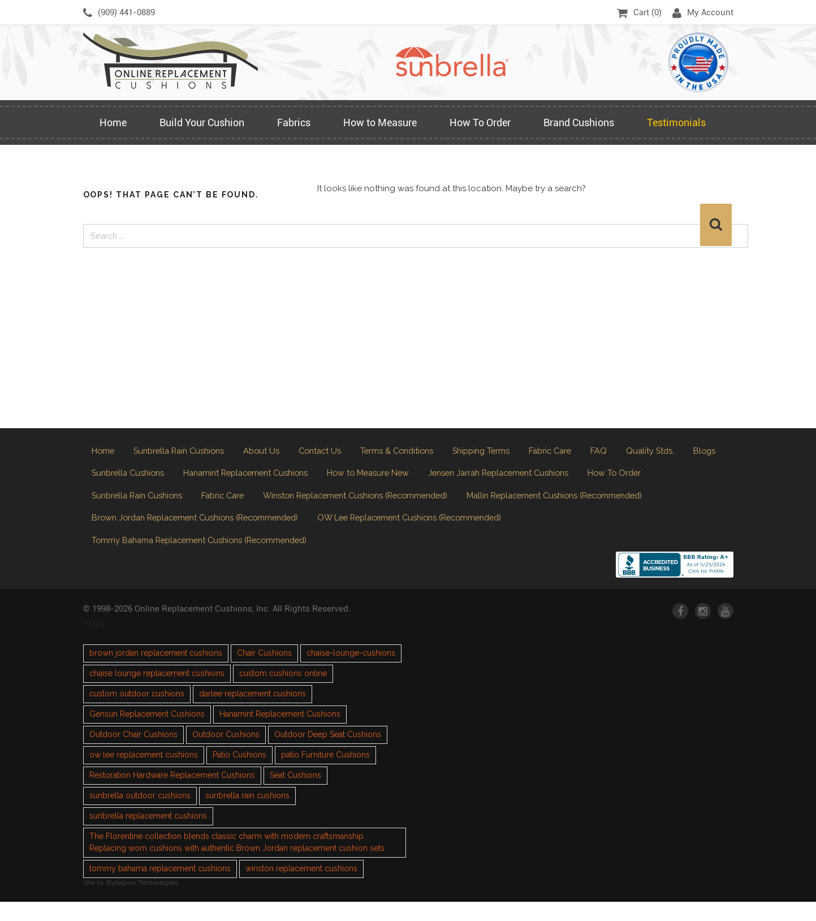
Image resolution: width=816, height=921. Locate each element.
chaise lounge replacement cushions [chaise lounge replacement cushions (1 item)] (156, 692)
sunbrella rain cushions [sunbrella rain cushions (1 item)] (247, 814)
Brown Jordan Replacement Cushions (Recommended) (421, 531)
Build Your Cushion (201, 122)
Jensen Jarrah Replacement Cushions (574, 479)
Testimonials (676, 122)
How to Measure (380, 122)
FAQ (631, 452)
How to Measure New (433, 479)
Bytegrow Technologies (142, 902)
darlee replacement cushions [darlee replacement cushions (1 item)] (252, 712)
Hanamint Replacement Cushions (300, 479)
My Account (702, 13)
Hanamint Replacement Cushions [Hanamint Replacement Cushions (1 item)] (279, 733)
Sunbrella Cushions (173, 479)
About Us (272, 452)
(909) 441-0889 (119, 13)
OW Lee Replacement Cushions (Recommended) (194, 557)
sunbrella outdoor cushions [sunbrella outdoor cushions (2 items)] (140, 814)
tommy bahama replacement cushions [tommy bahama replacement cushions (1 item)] (160, 887)
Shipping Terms (506, 452)
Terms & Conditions (415, 452)
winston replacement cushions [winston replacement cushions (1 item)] (301, 887)
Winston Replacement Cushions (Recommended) (454, 505)
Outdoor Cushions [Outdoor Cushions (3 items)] (226, 753)
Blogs (103, 479)
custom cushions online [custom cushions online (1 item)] (283, 692)
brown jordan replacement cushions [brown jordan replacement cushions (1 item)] (155, 672)
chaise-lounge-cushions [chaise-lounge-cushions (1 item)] (350, 672)
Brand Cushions (578, 122)
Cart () (639, 13)
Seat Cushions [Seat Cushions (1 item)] (295, 794)
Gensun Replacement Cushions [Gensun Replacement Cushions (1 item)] (147, 733)
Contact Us (333, 452)
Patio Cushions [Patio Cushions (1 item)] (239, 773)
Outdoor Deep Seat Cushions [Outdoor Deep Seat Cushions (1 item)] (327, 753)
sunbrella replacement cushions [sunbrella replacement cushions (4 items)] (148, 835)
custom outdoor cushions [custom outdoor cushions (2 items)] (136, 712)
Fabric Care (580, 452)
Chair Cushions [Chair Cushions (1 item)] (264, 672)
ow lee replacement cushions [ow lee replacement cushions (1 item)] (143, 773)
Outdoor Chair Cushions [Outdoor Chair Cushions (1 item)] (133, 753)
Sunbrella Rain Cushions (185, 452)
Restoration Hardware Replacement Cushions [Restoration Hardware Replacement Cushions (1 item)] (172, 794)
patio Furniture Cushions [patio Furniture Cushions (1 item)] (325, 773)
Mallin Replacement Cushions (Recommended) (189, 531)
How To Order (480, 122)
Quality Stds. (685, 452)
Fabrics (293, 122)
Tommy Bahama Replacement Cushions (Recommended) (437, 557)
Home (113, 122)
